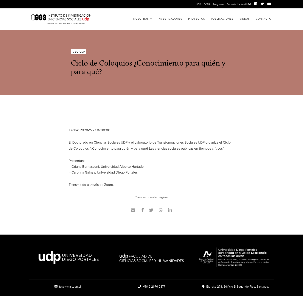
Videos (244, 19)
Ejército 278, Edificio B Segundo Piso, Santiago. (235, 286)
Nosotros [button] (142, 19)
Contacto (263, 19)
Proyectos (196, 19)
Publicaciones (222, 19)
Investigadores (170, 19)
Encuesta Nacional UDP (239, 4)
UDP (198, 4)
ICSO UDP (67, 19)
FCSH (207, 4)
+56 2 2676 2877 (151, 286)
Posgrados (218, 4)
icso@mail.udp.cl (67, 286)
